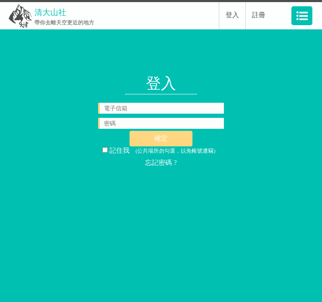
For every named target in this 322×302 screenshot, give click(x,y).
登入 (232, 14)
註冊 (258, 14)
